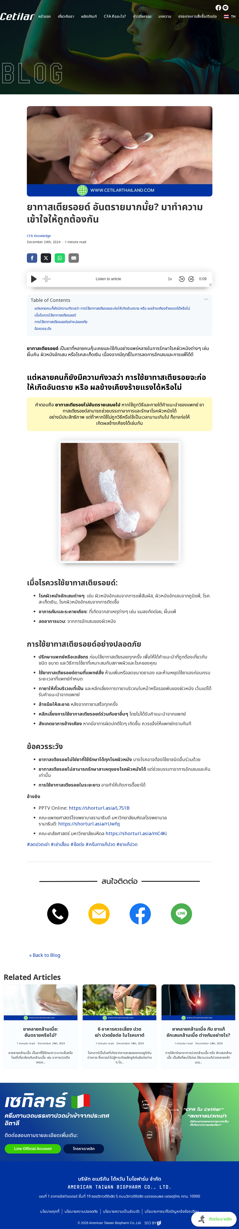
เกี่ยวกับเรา (66, 16)
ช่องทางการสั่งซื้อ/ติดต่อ (197, 16)
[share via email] (74, 258)
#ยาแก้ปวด (127, 844)
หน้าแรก (44, 16)
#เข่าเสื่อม (60, 844)
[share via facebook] (32, 258)
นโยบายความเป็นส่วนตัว (121, 1211)
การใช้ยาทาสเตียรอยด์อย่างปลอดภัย (60, 322)
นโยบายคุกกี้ (49, 1211)
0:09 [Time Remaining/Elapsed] (203, 279)
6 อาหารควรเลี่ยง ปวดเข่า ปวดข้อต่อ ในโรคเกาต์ (119, 1032)
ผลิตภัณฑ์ (89, 16)
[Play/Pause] (34, 279)
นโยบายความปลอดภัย (81, 1211)
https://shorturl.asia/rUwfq (89, 824)
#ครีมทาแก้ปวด (100, 844)
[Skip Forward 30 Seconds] (191, 279)
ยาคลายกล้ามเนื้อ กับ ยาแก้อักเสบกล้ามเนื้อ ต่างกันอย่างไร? (198, 1032)
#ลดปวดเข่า (38, 844)
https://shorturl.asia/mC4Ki (136, 833)
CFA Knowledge (39, 235)
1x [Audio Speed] (170, 279)
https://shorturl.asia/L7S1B (99, 808)
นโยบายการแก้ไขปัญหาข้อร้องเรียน (172, 1211)
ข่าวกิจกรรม (142, 16)
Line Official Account (33, 1149)
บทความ (164, 16)
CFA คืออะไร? (115, 16)
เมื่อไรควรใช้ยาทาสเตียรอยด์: (55, 315)
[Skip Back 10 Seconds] (181, 279)
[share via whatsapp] (60, 258)
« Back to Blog (45, 955)
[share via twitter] (46, 258)
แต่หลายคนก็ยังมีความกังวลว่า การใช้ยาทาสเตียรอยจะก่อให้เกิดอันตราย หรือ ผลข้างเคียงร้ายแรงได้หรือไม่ (112, 308)
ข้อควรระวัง (42, 329)
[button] (229, 16)
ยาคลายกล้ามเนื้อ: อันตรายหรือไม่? (40, 1032)
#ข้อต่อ (77, 844)
